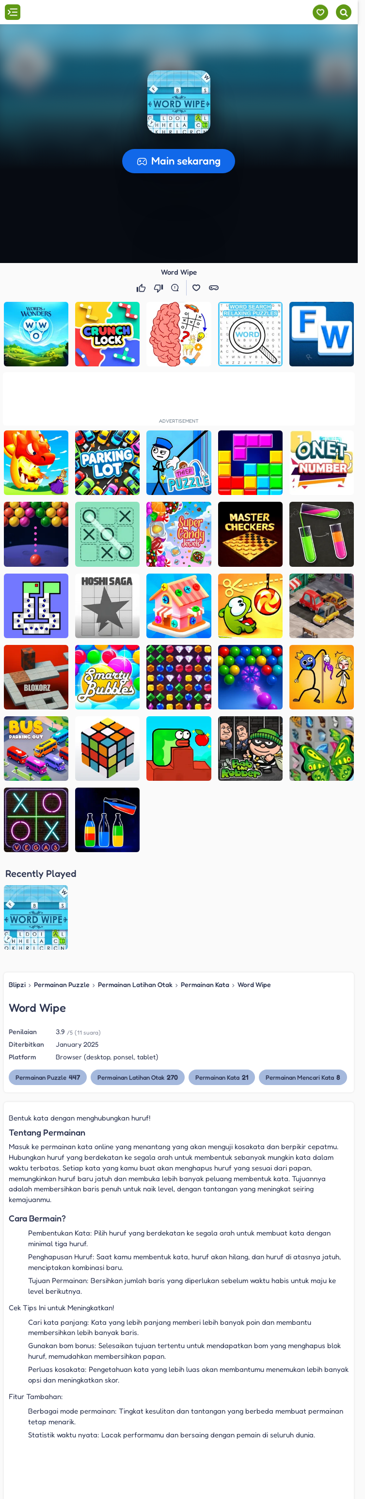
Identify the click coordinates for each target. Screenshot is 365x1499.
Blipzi (17, 984)
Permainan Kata (205, 984)
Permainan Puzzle (62, 984)
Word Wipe (254, 984)
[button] (178, 101)
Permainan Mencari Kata (303, 1077)
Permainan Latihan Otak (135, 984)
